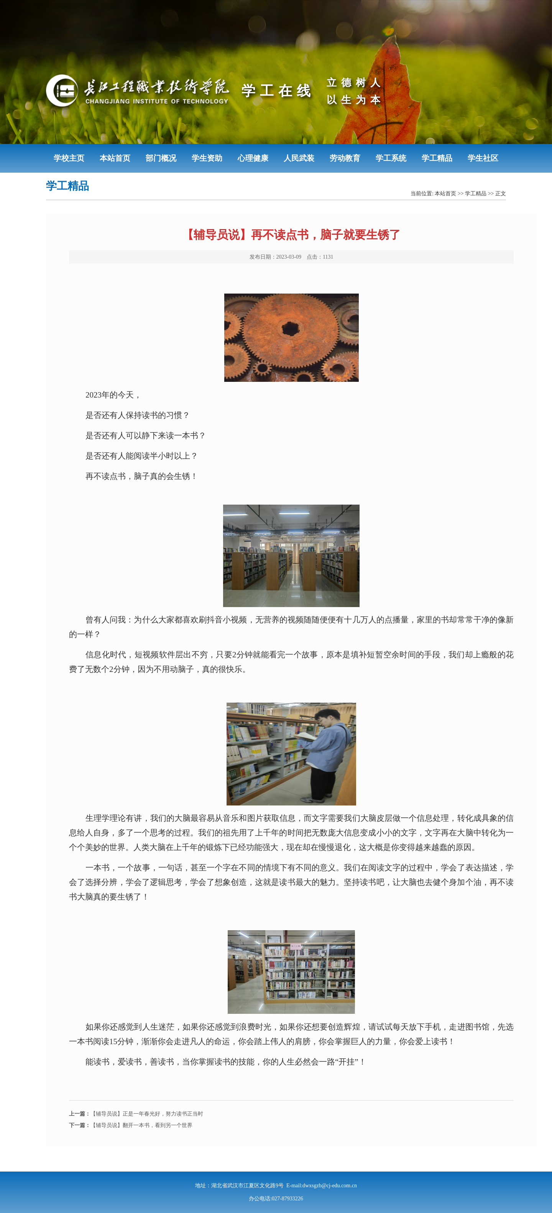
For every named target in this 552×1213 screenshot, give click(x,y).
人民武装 (299, 158)
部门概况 (161, 158)
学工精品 (437, 158)
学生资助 (207, 158)
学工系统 (391, 158)
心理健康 (253, 158)
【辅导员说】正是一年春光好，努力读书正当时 (136, 1114)
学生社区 (483, 158)
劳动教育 (345, 158)
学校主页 (69, 158)
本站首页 (115, 158)
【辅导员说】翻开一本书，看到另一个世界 (130, 1125)
